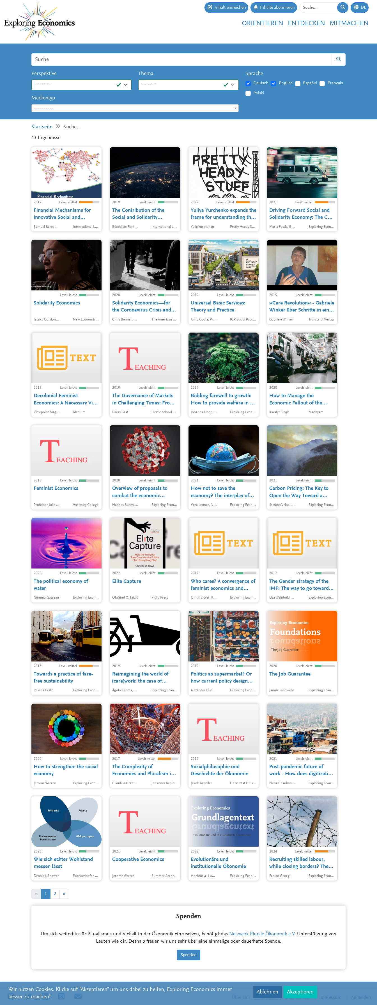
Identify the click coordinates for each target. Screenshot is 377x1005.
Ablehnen (267, 992)
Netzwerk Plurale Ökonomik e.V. (262, 934)
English (286, 83)
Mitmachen (349, 23)
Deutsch (260, 83)
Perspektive (44, 73)
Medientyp (43, 98)
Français (335, 83)
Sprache (254, 73)
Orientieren (262, 23)
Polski (258, 93)
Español (310, 83)
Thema (145, 73)
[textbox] (135, 108)
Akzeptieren (300, 992)
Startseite (41, 127)
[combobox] (135, 108)
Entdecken (306, 23)
